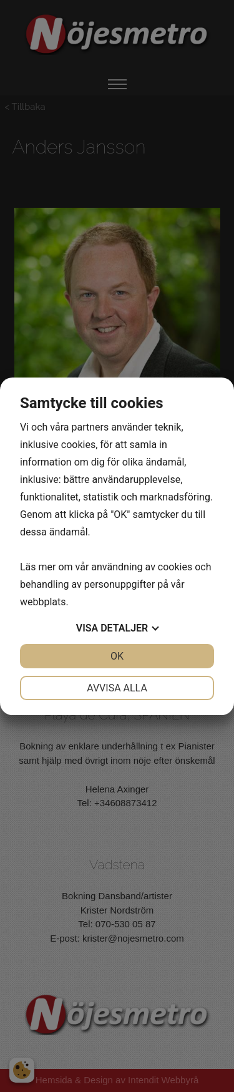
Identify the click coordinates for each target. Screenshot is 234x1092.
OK (117, 656)
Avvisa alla (117, 688)
